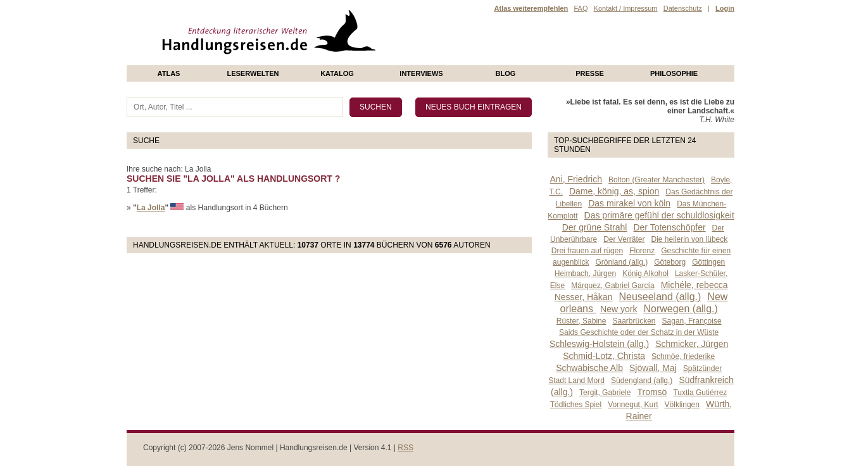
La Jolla (151, 207)
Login (724, 8)
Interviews (421, 73)
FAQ (581, 8)
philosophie (674, 73)
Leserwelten (253, 73)
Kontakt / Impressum (626, 8)
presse (589, 73)
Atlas (169, 73)
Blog (506, 73)
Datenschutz (682, 8)
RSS (405, 447)
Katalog (337, 73)
